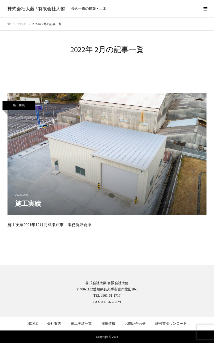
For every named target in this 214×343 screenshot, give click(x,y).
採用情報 (108, 323)
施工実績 (19, 105)
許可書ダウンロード (171, 323)
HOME (32, 323)
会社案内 (54, 323)
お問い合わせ (135, 323)
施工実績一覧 (81, 323)
